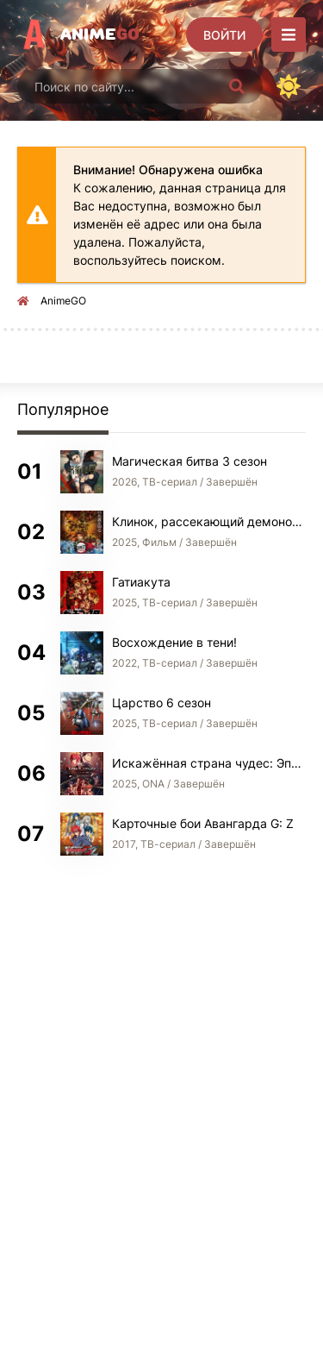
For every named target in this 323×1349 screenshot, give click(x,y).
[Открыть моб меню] (288, 34)
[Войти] (224, 34)
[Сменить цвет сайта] (288, 86)
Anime (100, 34)
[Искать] (237, 86)
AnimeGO (63, 300)
